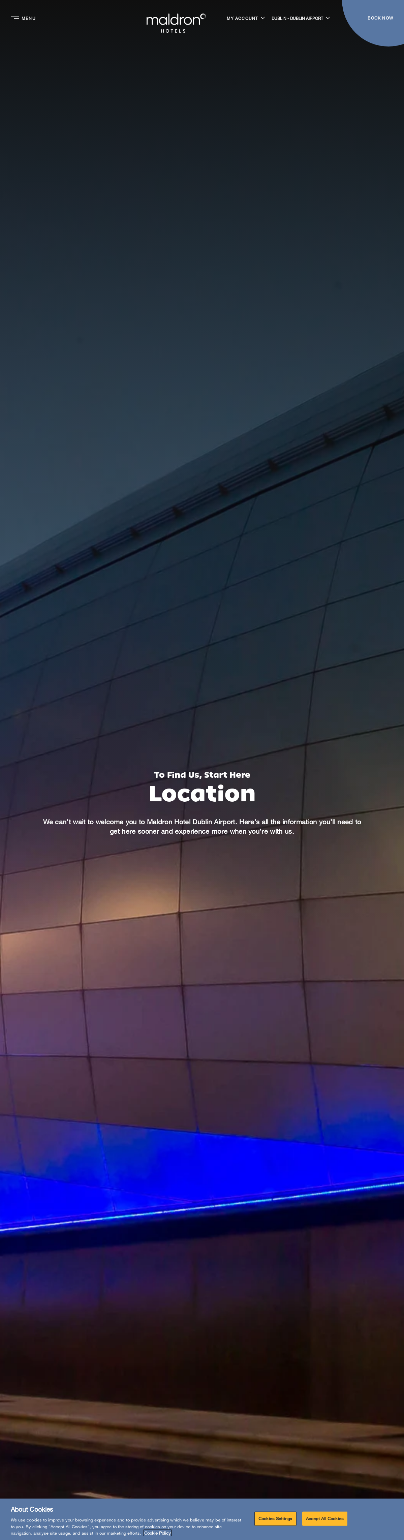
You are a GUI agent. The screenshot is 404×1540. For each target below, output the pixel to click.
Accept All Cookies (325, 1518)
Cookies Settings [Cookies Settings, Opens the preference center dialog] (275, 1518)
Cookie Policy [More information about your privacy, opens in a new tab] (157, 1533)
